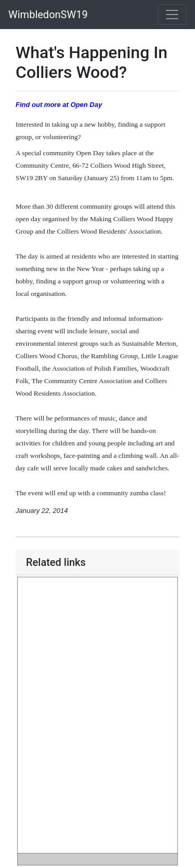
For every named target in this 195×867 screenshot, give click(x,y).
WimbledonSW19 (48, 14)
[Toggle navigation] (172, 14)
